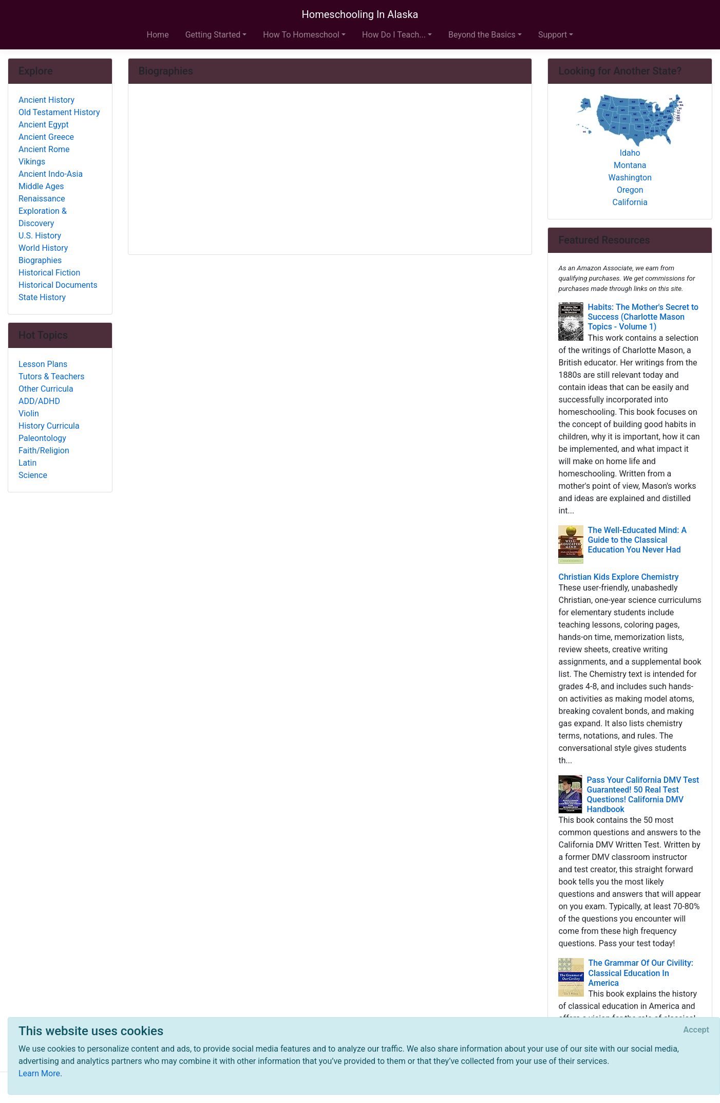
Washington (630, 177)
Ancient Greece (46, 137)
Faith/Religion (43, 450)
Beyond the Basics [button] (482, 35)
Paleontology (42, 438)
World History (43, 248)
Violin (28, 413)
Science (32, 475)
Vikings (31, 162)
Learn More (39, 1073)
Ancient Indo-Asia (50, 174)
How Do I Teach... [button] (394, 35)
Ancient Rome (44, 149)
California (630, 202)
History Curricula (49, 426)
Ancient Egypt (43, 125)
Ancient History (46, 100)
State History (42, 297)
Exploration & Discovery (42, 217)
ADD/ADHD (39, 401)
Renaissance (41, 199)
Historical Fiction (49, 273)
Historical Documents (58, 285)
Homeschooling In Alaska (360, 14)
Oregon (630, 190)
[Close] (696, 1030)
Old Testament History (59, 112)
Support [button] (552, 35)
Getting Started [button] (213, 35)
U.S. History (39, 236)
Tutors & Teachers (51, 376)
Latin (27, 463)
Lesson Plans (42, 364)
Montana (630, 165)
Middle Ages (41, 186)
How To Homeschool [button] (301, 35)
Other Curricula (45, 389)
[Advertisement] (330, 170)
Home (158, 35)
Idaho (630, 153)
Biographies (40, 260)
